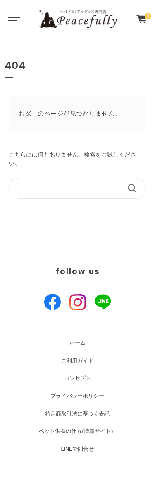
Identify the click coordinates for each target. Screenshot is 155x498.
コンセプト (77, 378)
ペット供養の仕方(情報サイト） (77, 431)
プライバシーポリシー (77, 396)
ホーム (77, 343)
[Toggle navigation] (12, 18)
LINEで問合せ (77, 449)
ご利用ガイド (77, 361)
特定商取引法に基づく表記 (77, 414)
